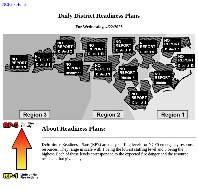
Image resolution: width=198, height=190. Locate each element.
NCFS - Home (14, 4)
